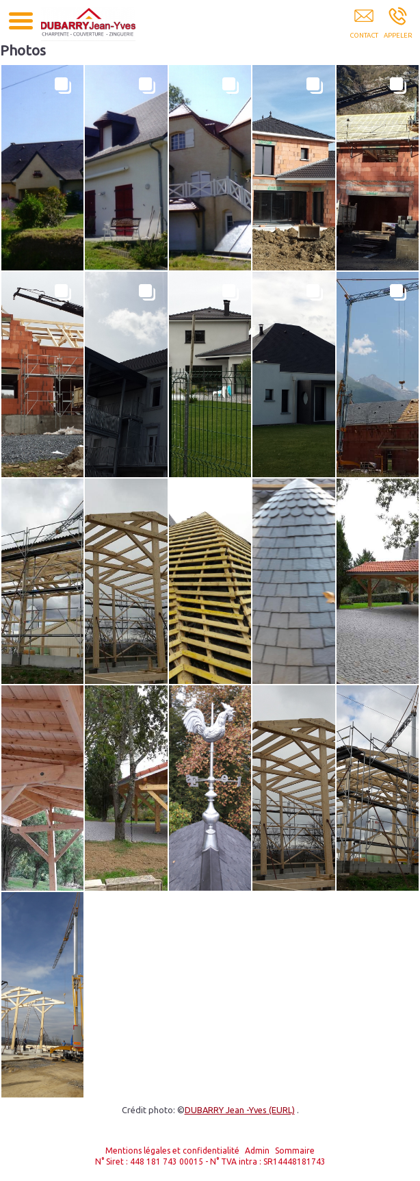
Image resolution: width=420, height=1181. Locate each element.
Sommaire (295, 1150)
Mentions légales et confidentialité (172, 1150)
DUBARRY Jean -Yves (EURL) (240, 1110)
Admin (257, 1150)
